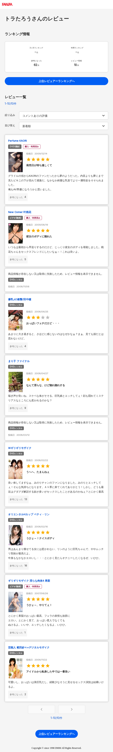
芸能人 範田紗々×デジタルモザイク (28, 647)
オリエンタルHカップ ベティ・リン (28, 514)
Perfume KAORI (17, 140)
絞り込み (10, 115)
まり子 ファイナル (19, 361)
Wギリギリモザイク (19, 448)
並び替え (10, 125)
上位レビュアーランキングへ (57, 81)
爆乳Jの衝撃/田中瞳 (19, 299)
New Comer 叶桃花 (19, 212)
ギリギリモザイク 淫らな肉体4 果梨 (29, 580)
